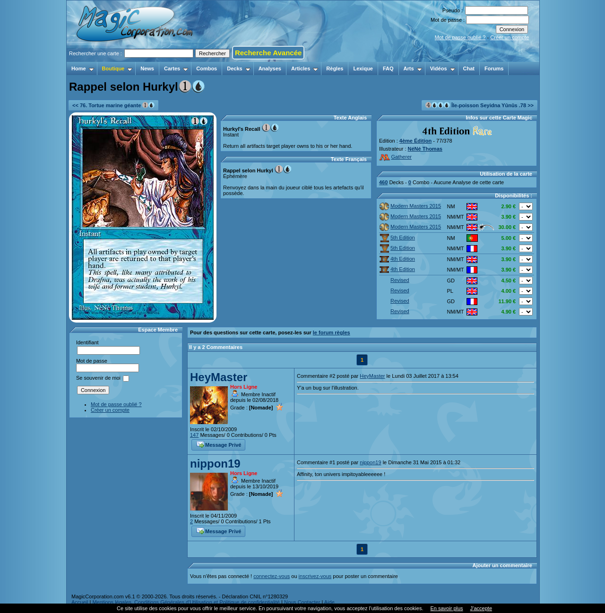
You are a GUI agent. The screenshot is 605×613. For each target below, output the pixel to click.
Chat (469, 68)
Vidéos (442, 68)
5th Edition (397, 237)
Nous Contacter (302, 602)
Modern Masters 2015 (410, 206)
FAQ (388, 68)
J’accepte (481, 608)
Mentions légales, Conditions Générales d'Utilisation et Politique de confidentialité (186, 602)
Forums (493, 68)
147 (194, 435)
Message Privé (219, 444)
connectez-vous (271, 576)
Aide (329, 602)
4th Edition (397, 259)
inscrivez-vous (315, 576)
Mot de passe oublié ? (460, 37)
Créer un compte (509, 37)
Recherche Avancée (268, 53)
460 (383, 182)
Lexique (363, 68)
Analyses (270, 68)
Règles (334, 68)
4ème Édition (415, 141)
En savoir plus (446, 608)
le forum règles (331, 332)
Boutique (117, 68)
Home (82, 68)
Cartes (176, 68)
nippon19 (215, 463)
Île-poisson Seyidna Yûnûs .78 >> (479, 105)
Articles (304, 68)
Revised (394, 280)
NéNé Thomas (425, 149)
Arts (413, 68)
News (147, 68)
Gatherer (395, 157)
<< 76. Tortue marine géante (113, 105)
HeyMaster (218, 377)
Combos (206, 68)
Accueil (79, 602)
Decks (238, 68)
